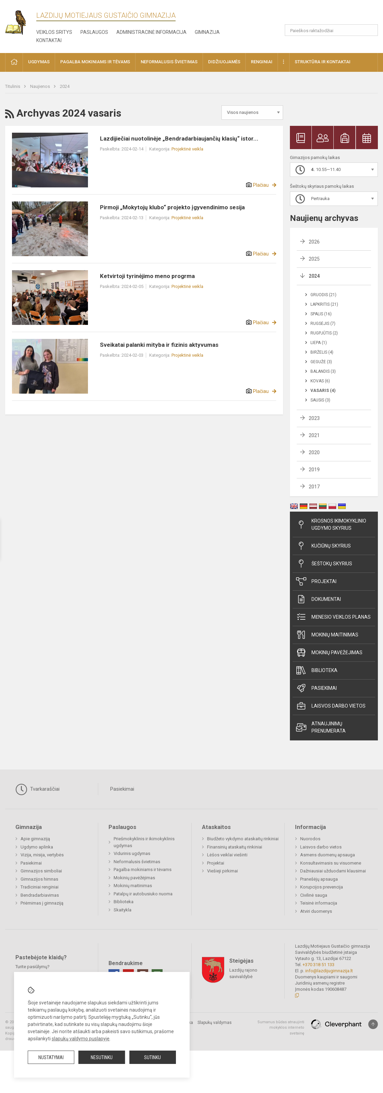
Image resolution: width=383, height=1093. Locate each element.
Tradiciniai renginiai (40, 887)
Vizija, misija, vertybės (42, 854)
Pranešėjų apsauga (319, 879)
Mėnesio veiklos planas (333, 617)
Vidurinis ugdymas (132, 853)
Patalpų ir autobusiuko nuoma (143, 893)
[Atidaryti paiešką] (370, 30)
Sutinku (152, 1057)
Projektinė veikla (187, 149)
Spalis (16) (321, 314)
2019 (314, 469)
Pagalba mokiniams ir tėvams (142, 869)
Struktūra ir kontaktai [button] (322, 61)
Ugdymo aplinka (37, 847)
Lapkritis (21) (324, 304)
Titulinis (13, 86)
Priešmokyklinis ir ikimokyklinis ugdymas (144, 842)
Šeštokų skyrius (324, 563)
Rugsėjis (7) (322, 323)
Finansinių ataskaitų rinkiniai (234, 847)
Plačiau (261, 185)
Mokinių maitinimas (327, 635)
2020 (314, 452)
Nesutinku (102, 1057)
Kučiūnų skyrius (323, 546)
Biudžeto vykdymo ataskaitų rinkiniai (243, 838)
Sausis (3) (320, 400)
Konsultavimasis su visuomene (330, 863)
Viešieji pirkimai (222, 870)
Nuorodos (310, 838)
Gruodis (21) (323, 294)
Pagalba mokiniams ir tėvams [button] (95, 61)
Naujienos (40, 86)
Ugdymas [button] (39, 61)
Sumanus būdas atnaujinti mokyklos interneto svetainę (280, 1028)
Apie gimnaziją (35, 838)
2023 (314, 418)
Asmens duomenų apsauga (327, 854)
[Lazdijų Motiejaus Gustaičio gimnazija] (20, 20)
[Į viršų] (373, 1024)
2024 (64, 86)
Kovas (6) (320, 381)
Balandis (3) (323, 371)
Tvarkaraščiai (37, 789)
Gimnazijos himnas (39, 879)
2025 (314, 259)
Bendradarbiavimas (40, 895)
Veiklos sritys (54, 32)
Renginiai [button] (261, 61)
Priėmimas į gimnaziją (42, 903)
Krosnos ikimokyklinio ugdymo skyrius (331, 524)
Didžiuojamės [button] (224, 61)
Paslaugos (94, 32)
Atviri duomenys (316, 911)
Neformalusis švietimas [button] (169, 61)
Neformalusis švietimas (137, 861)
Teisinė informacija (318, 903)
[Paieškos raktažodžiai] (331, 30)
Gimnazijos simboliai (41, 870)
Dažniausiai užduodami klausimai (333, 870)
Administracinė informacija (151, 32)
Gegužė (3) (321, 361)
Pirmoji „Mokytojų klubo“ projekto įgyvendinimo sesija (172, 207)
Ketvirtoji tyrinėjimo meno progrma (147, 276)
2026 (314, 242)
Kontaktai (49, 40)
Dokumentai (318, 599)
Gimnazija (207, 32)
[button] (331, 14)
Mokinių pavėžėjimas (329, 652)
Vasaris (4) (322, 390)
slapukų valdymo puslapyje (81, 1038)
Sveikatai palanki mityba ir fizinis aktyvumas (159, 344)
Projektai (316, 581)
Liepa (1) (318, 342)
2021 (314, 435)
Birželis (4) (321, 352)
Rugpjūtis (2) (324, 333)
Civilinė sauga (313, 895)
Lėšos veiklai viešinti (227, 854)
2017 (314, 486)
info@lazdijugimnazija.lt (329, 970)
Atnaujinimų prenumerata (321, 727)
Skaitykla (122, 909)
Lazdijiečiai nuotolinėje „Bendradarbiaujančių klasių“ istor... (179, 138)
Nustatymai (51, 1057)
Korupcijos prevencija (321, 887)
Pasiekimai (316, 688)
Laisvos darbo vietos (331, 706)
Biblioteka (316, 670)
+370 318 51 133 (318, 964)
